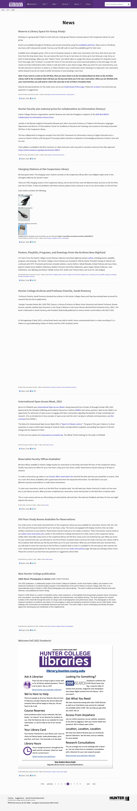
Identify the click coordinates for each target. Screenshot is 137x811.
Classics (58, 387)
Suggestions (19, 798)
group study (51, 94)
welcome (49, 771)
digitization (84, 274)
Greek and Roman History (69, 387)
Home (2, 10)
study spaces (70, 94)
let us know (95, 87)
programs (108, 274)
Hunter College (56, 626)
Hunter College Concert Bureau (72, 274)
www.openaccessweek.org (52, 435)
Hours (88, 4)
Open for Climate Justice (72, 424)
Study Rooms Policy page (74, 87)
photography (69, 626)
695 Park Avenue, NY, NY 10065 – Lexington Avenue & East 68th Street (33, 803)
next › (88, 784)
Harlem (63, 626)
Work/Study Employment (35, 798)
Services (65, 4)
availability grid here (86, 45)
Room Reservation (60, 94)
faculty (46, 505)
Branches (32, 4)
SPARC (78, 410)
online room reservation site (32, 534)
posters (97, 274)
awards (50, 155)
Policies (10, 798)
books (49, 626)
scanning (91, 274)
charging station (56, 238)
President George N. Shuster (26, 276)
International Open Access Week (51, 407)
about (54, 771)
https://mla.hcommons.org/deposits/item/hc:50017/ (39, 150)
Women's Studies (51, 387)
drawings (113, 274)
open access (49, 445)
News (13, 10)
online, (91, 258)
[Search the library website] (118, 4)
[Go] (129, 4)
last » (94, 784)
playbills (102, 274)
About (76, 4)
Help (54, 4)
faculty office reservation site (61, 476)
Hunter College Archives (55, 274)
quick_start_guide (62, 771)
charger (49, 238)
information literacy (58, 155)
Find (44, 4)
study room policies (77, 548)
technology (65, 238)
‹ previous (50, 784)
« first (42, 784)
